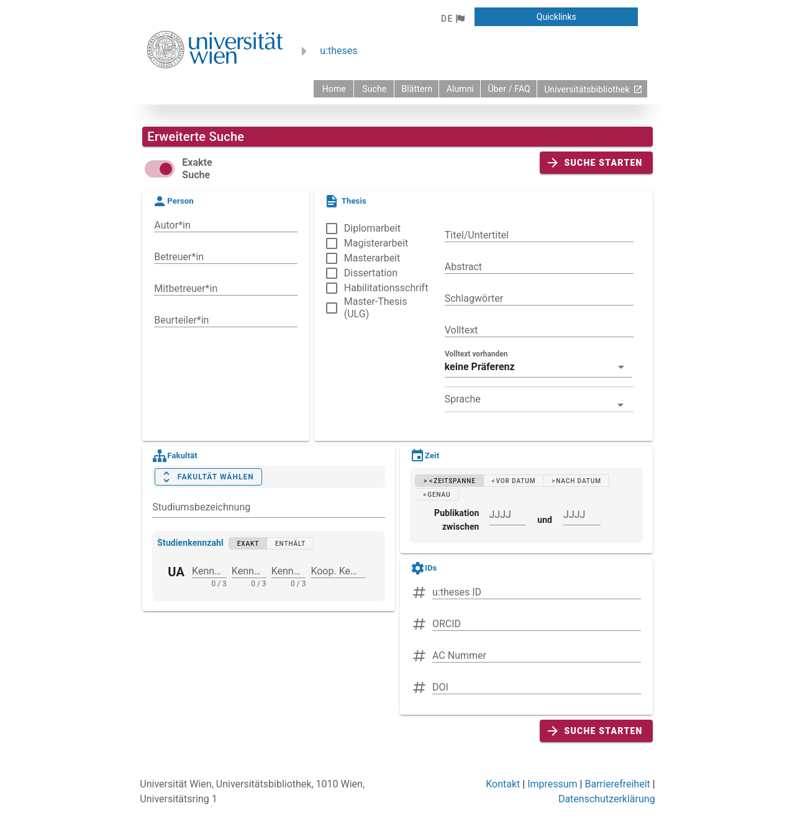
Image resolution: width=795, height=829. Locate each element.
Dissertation (371, 273)
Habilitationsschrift (386, 288)
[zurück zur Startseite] (333, 88)
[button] (452, 18)
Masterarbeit (372, 258)
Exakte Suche (197, 168)
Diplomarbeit (372, 228)
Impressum (552, 784)
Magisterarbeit (376, 243)
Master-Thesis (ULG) (375, 308)
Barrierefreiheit (617, 784)
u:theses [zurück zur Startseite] (338, 51)
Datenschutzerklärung (606, 799)
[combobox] (539, 399)
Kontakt (503, 784)
